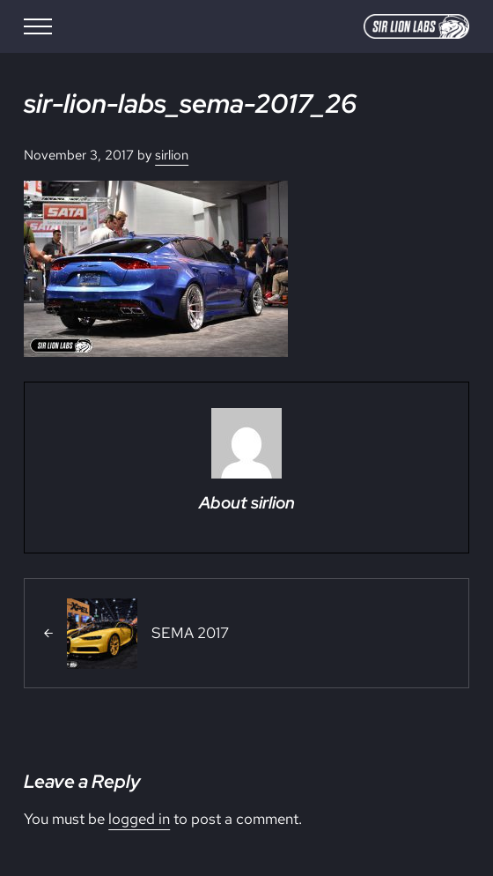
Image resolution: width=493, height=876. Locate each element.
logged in (139, 818)
